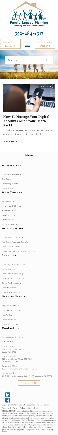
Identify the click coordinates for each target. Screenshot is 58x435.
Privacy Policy (19, 408)
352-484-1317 (7, 342)
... (43, 134)
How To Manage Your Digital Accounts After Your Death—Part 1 (26, 120)
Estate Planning (45, 86)
